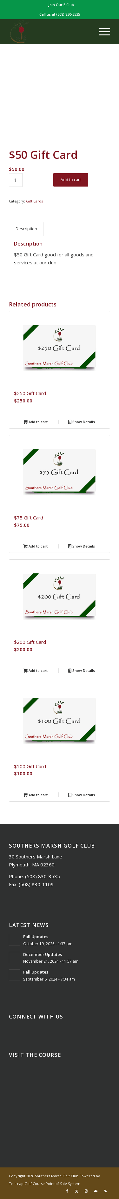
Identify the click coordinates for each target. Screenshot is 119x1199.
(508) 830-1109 (36, 884)
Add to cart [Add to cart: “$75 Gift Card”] (35, 546)
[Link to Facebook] (67, 1191)
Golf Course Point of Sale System (52, 1183)
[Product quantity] (16, 180)
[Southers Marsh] (49, 31)
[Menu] (101, 31)
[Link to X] (77, 1191)
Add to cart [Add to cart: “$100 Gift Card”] (35, 795)
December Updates (42, 954)
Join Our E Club (61, 4)
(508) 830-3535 (68, 14)
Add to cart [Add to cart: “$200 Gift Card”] (35, 671)
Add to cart (71, 179)
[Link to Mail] (96, 1191)
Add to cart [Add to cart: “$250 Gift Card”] (35, 422)
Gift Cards (34, 201)
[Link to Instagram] (86, 1191)
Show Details (81, 422)
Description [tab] (26, 229)
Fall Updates (35, 936)
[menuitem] (61, 4)
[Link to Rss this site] (105, 1191)
